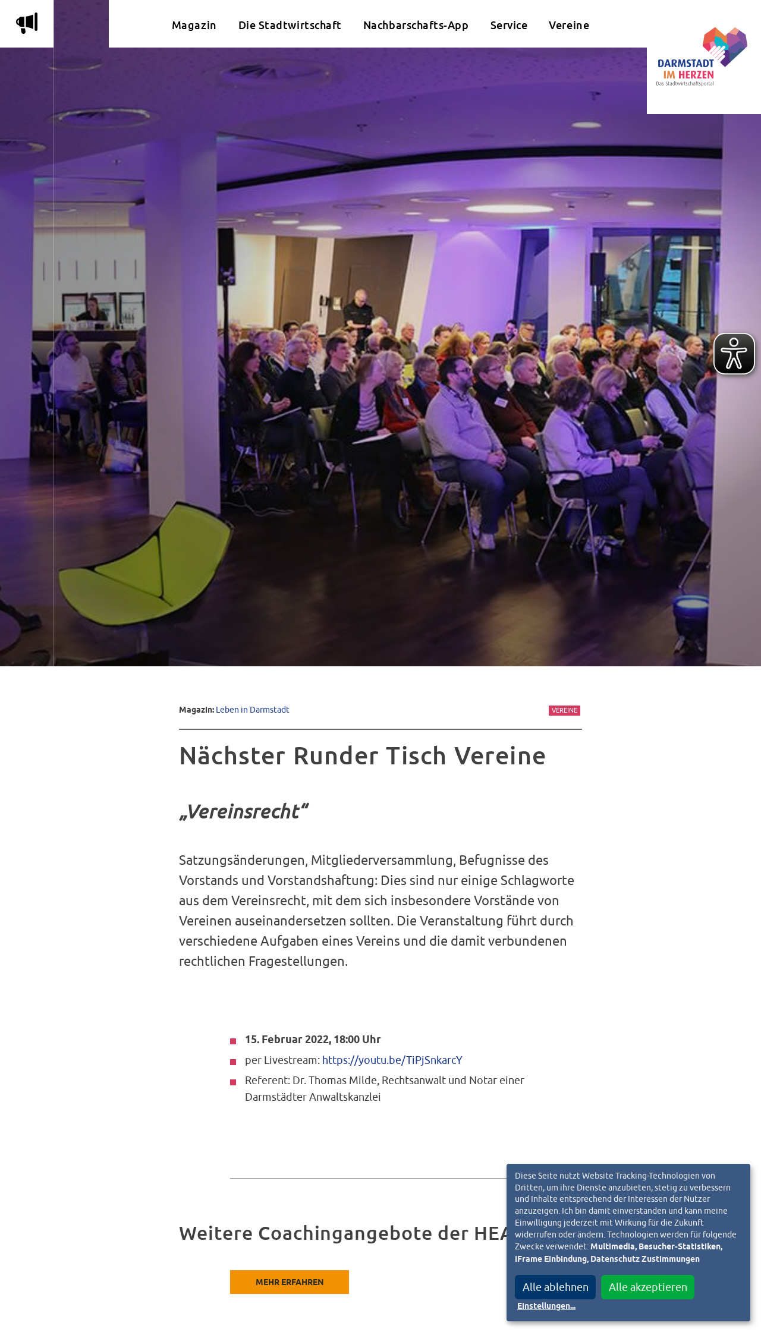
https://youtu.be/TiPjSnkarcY (392, 1060)
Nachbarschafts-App (416, 25)
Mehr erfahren (290, 1283)
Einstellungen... (546, 1306)
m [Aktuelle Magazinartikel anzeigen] (26, 23)
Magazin (194, 25)
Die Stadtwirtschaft (290, 25)
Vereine (569, 25)
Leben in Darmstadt (253, 709)
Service (509, 25)
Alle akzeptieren (648, 1287)
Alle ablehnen (556, 1287)
